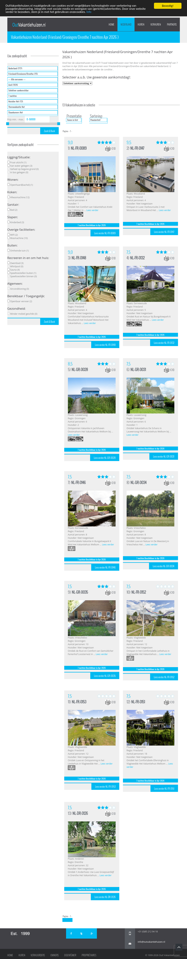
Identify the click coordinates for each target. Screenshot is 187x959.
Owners (54, 955)
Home (111, 24)
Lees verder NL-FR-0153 (105, 786)
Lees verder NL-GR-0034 (163, 566)
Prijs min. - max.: (15, 119)
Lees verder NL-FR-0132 (164, 342)
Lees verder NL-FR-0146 (105, 567)
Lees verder (92, 210)
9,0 (70, 142)
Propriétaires (89, 955)
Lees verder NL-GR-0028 (105, 457)
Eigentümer (70, 955)
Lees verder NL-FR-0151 (164, 788)
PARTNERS (172, 24)
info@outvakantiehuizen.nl (151, 941)
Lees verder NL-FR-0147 (164, 231)
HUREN (141, 24)
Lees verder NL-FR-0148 (105, 344)
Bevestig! (167, 6)
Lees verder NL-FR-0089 (105, 233)
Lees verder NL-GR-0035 (105, 675)
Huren (22, 955)
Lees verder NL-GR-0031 (163, 456)
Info (89, 12)
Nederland (126, 24)
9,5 (129, 142)
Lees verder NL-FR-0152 (164, 677)
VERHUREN (155, 24)
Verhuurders (38, 955)
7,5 (128, 252)
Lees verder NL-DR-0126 (105, 897)
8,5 (70, 363)
